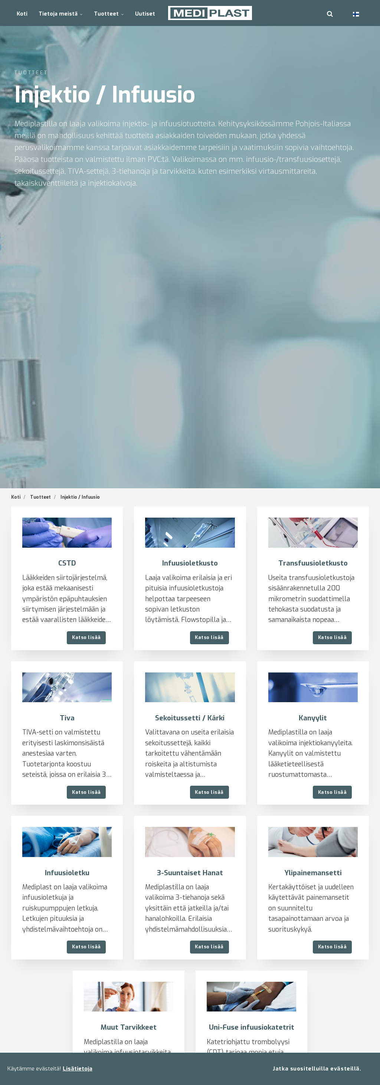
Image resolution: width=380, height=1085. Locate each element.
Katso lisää (86, 637)
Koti (22, 12)
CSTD (67, 563)
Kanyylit (313, 718)
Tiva (67, 718)
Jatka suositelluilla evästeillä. (317, 1068)
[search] (330, 13)
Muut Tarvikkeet (128, 1027)
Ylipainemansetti (313, 872)
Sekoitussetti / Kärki (189, 718)
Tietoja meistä (60, 12)
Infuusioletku (67, 872)
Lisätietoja (77, 1068)
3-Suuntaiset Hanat (190, 872)
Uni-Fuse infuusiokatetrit (252, 1027)
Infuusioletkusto (189, 563)
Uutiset (143, 12)
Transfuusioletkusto (313, 563)
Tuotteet (107, 12)
